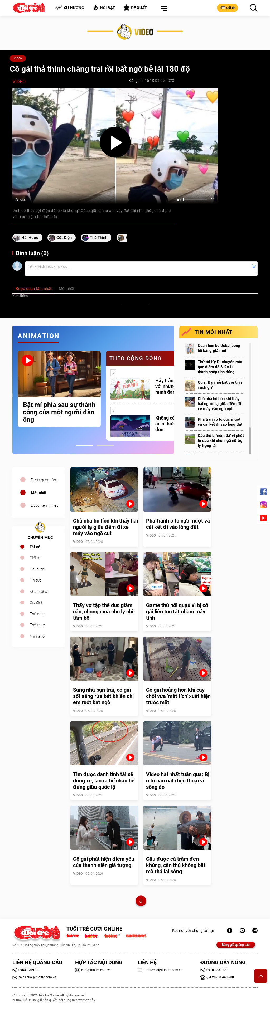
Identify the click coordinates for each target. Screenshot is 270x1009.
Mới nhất (38, 492)
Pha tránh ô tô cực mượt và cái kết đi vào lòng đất (220, 422)
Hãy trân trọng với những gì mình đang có (170, 386)
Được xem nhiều (45, 505)
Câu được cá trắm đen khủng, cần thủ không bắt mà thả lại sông (175, 865)
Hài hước (29, 237)
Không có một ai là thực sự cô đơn (171, 423)
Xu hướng (69, 7)
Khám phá (38, 591)
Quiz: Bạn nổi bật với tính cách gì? (220, 385)
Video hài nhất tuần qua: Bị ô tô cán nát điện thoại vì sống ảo (177, 780)
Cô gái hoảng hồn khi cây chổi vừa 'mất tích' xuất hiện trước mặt (178, 696)
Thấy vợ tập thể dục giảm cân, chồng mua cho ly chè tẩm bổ (104, 611)
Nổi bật (104, 7)
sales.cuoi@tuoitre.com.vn (34, 977)
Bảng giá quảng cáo (236, 945)
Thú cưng (38, 614)
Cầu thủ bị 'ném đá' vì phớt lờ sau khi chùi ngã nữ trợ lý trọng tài (221, 440)
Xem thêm (20, 296)
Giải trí (35, 557)
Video (18, 58)
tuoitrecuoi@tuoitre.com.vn (160, 970)
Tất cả (35, 546)
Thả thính (98, 237)
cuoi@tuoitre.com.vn (93, 970)
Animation (38, 636)
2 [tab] (105, 445)
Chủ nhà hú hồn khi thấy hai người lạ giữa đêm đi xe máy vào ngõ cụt (219, 403)
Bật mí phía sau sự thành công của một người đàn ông (59, 412)
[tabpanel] (59, 389)
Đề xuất (135, 7)
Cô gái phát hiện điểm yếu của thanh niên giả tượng (103, 862)
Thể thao (37, 625)
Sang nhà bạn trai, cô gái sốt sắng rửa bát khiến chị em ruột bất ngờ (103, 696)
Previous (11, 395)
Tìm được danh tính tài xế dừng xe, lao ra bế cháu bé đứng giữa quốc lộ (103, 780)
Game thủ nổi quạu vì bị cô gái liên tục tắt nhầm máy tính (177, 611)
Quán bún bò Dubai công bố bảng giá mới (219, 348)
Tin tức (35, 580)
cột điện (64, 237)
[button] (163, 9)
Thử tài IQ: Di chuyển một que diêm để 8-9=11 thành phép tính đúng (220, 367)
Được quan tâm (44, 480)
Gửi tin (227, 8)
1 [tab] (84, 445)
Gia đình (36, 602)
